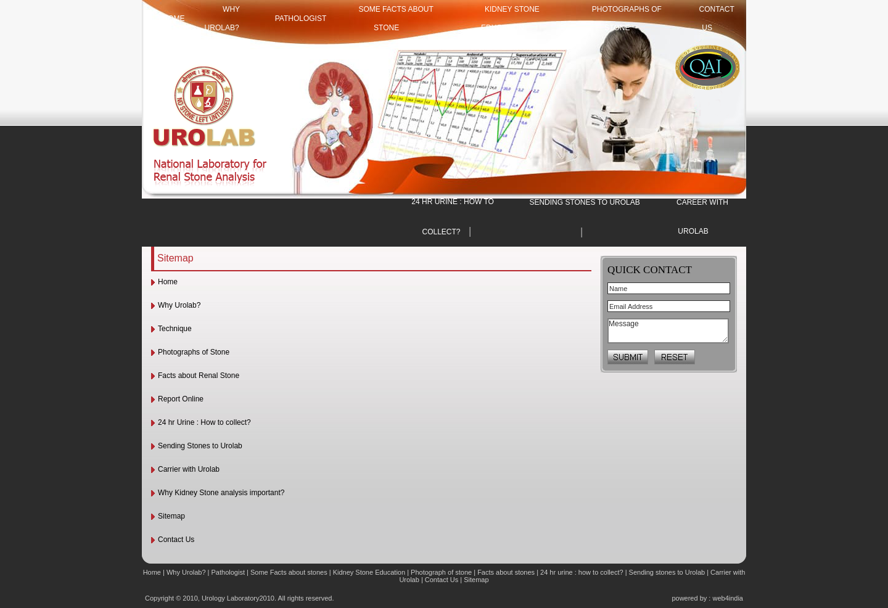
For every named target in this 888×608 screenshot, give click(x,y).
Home (168, 281)
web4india (727, 598)
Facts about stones (506, 572)
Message (668, 330)
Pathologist (301, 18)
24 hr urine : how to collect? (581, 572)
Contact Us (176, 539)
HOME (174, 18)
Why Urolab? (179, 305)
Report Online (181, 399)
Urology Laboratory (231, 598)
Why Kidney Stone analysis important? (221, 492)
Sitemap (171, 516)
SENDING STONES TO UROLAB (584, 202)
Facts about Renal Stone (198, 375)
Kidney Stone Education (369, 572)
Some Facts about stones (288, 572)
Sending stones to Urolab (667, 572)
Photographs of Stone (193, 352)
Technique (175, 328)
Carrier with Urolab (189, 469)
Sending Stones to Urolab (200, 446)
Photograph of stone (441, 572)
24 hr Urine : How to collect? (204, 422)
